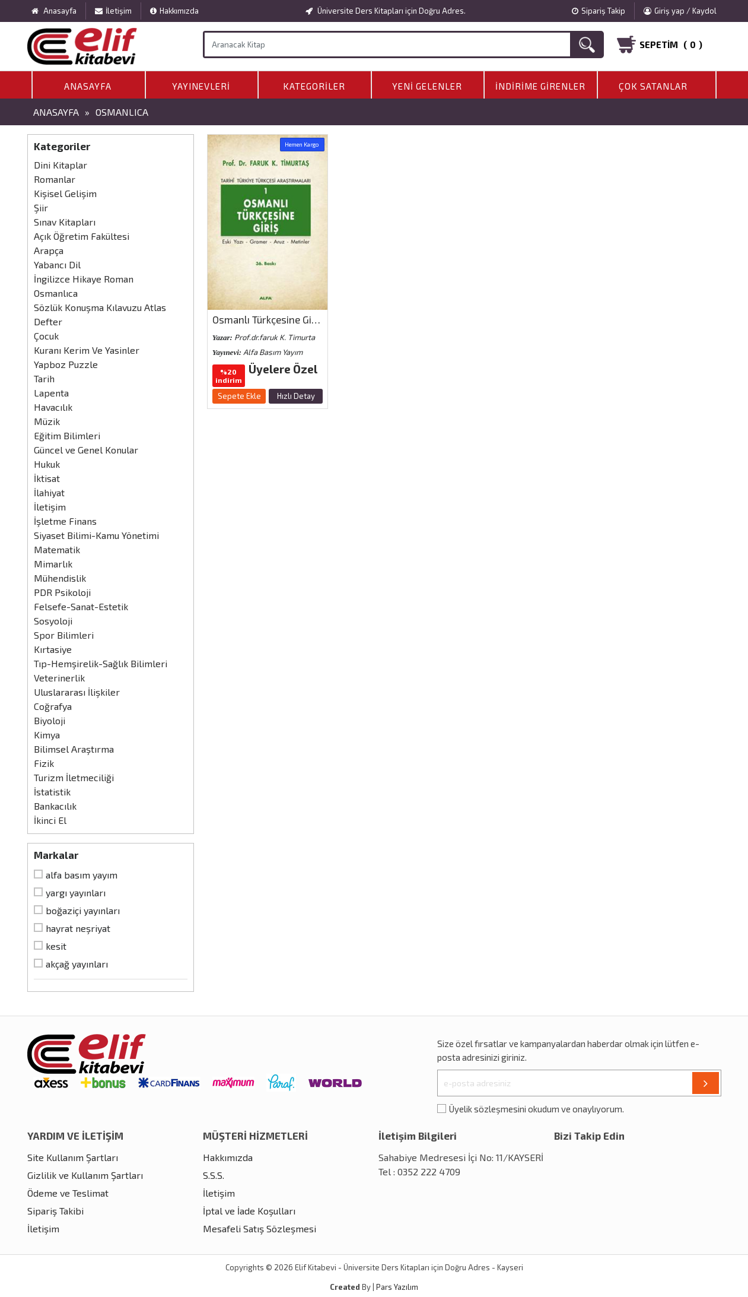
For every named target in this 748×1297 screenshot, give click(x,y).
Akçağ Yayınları (77, 963)
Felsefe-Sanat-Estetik (81, 606)
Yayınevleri (201, 86)
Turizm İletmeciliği (74, 777)
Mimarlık (53, 563)
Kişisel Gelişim (65, 193)
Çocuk (46, 335)
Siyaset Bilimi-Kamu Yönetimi (96, 535)
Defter (48, 321)
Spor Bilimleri (64, 634)
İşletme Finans (65, 521)
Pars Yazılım (397, 1287)
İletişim (113, 10)
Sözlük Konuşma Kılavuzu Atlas (100, 307)
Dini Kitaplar (60, 164)
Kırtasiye (53, 649)
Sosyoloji (53, 620)
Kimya (47, 734)
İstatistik (52, 791)
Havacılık (53, 407)
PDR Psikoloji (62, 592)
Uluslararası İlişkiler (77, 691)
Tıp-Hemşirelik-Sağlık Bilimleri (100, 663)
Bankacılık (55, 805)
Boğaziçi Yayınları (83, 910)
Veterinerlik (59, 677)
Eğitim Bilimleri (67, 435)
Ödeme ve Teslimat (68, 1192)
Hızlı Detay (296, 396)
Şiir (41, 207)
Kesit (56, 946)
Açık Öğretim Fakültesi (81, 236)
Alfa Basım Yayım (81, 874)
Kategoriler (314, 86)
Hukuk (47, 464)
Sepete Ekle (239, 396)
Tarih (44, 378)
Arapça (48, 250)
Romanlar (54, 179)
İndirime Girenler (540, 86)
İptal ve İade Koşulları (249, 1210)
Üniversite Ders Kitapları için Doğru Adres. (385, 10)
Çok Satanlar (653, 86)
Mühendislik (60, 578)
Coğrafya (53, 706)
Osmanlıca (122, 112)
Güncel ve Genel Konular (86, 449)
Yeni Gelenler (427, 86)
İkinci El (50, 820)
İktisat (47, 478)
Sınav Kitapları (65, 221)
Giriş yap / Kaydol (680, 10)
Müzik (47, 421)
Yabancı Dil (57, 264)
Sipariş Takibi (55, 1210)
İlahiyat (49, 492)
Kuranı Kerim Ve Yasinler (86, 350)
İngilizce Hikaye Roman (83, 278)
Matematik (57, 549)
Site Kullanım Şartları (72, 1157)
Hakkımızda (174, 10)
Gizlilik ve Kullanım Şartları (85, 1175)
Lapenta (51, 392)
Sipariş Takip (598, 10)
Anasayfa (88, 86)
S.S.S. (213, 1175)
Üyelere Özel (283, 369)
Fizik (44, 763)
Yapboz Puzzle (66, 364)
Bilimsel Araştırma (74, 748)
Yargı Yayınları (76, 892)
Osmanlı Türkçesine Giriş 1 (270, 319)
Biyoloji (49, 720)
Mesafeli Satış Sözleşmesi (259, 1228)
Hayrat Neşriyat (78, 928)
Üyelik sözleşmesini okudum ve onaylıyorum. (536, 1108)
